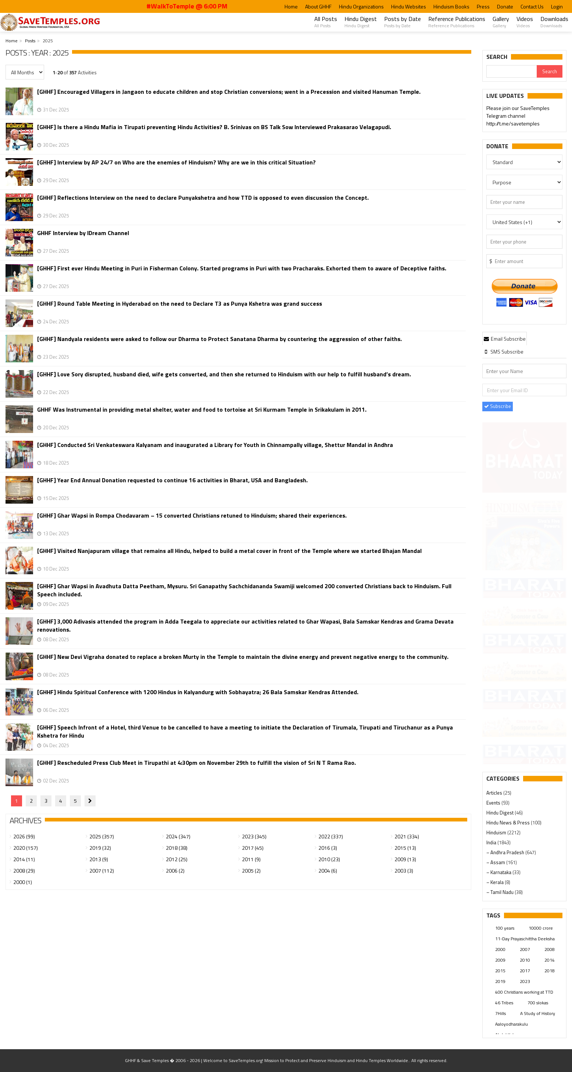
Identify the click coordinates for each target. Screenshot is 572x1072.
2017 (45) (253, 848)
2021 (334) (406, 836)
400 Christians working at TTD (524, 991)
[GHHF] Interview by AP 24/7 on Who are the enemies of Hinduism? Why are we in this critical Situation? (176, 162)
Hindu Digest (360, 21)
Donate (505, 6)
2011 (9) (251, 859)
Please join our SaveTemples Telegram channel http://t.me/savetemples (518, 116)
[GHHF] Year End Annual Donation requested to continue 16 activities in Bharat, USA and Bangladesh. (172, 480)
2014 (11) (24, 859)
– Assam (496, 862)
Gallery (501, 21)
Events (493, 802)
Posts (30, 40)
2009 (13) (405, 859)
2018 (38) (176, 848)
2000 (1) (22, 882)
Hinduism (496, 832)
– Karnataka (499, 872)
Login (557, 6)
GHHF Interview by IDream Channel (83, 233)
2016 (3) (327, 848)
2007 (525, 949)
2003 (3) (403, 870)
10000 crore (541, 927)
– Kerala (495, 882)
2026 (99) (24, 836)
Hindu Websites (408, 6)
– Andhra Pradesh (505, 852)
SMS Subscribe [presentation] (503, 351)
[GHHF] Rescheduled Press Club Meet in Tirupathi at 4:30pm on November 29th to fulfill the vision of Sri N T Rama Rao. (196, 763)
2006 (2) (175, 870)
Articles (494, 792)
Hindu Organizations (361, 6)
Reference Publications (456, 21)
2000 (500, 949)
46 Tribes (504, 1002)
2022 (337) (330, 836)
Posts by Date (402, 21)
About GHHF (318, 6)
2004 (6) (327, 870)
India (491, 842)
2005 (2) (251, 870)
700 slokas (538, 1002)
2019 (500, 981)
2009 (500, 959)
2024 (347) (178, 836)
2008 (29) (24, 870)
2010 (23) (329, 859)
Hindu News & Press (508, 822)
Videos (524, 21)
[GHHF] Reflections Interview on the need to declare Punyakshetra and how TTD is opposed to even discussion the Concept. (203, 198)
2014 (549, 959)
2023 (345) (254, 836)
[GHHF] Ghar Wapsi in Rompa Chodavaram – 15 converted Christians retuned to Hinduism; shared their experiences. (192, 515)
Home (291, 6)
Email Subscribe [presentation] (504, 338)
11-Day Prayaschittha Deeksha (525, 938)
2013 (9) (98, 859)
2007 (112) (101, 870)
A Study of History (537, 1013)
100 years (504, 927)
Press (483, 6)
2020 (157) (25, 848)
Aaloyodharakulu (511, 1023)
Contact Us (532, 6)
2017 (525, 970)
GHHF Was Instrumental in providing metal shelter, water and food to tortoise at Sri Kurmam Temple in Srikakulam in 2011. (202, 409)
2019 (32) (100, 848)
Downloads (554, 21)
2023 (525, 981)
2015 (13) (405, 848)
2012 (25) (176, 859)
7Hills (500, 1013)
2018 (549, 970)
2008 (549, 949)
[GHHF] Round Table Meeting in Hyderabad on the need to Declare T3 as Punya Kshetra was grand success (179, 303)
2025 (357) (101, 836)
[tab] (504, 338)
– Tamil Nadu (500, 892)
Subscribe (497, 406)
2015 (500, 970)
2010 (525, 959)
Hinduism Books (451, 6)
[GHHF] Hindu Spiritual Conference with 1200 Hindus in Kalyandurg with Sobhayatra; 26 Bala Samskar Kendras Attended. (197, 692)
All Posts (325, 21)
